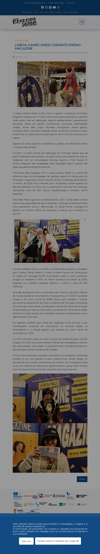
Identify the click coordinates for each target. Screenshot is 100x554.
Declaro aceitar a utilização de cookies (58, 541)
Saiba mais (26, 541)
